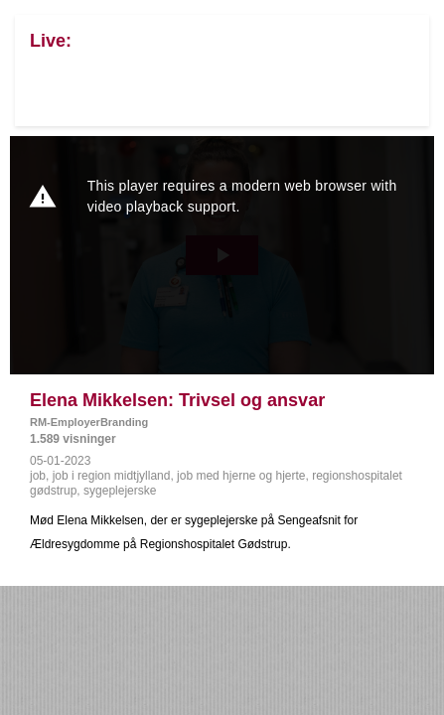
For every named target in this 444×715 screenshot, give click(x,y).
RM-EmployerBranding (89, 422)
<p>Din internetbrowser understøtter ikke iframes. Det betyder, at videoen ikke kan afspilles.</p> (222, 255)
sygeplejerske (119, 491)
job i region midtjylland (112, 476)
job (38, 476)
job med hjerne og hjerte (241, 476)
